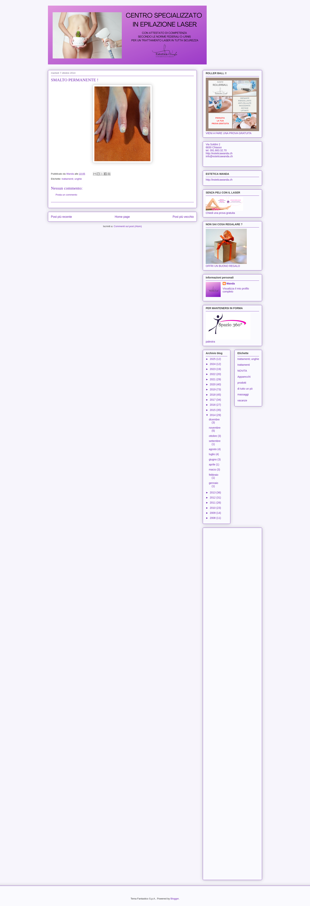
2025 (213, 358)
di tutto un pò (245, 388)
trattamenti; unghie (72, 178)
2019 (213, 389)
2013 (213, 492)
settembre (214, 440)
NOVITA (242, 370)
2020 (213, 384)
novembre (214, 427)
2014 (213, 414)
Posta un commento (66, 194)
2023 (213, 369)
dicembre (214, 419)
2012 (213, 497)
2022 (213, 374)
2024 (213, 364)
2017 (213, 399)
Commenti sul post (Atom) (128, 226)
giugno (213, 459)
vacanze (242, 400)
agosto (213, 449)
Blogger (174, 898)
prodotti (241, 382)
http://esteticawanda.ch (219, 179)
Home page (122, 216)
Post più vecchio (183, 216)
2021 (213, 379)
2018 (213, 394)
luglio (212, 454)
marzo (213, 469)
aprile (212, 464)
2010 (213, 507)
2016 (213, 404)
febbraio (213, 474)
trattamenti (243, 364)
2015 (213, 409)
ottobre (213, 435)
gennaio (213, 482)
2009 (213, 512)
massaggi (243, 394)
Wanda (230, 283)
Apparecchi (243, 376)
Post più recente (61, 216)
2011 (213, 502)
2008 (213, 517)
